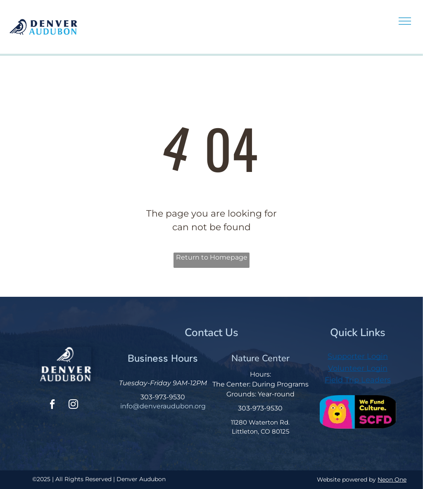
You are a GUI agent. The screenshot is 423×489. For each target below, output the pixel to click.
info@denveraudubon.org (163, 406)
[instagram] (73, 405)
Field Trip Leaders (358, 379)
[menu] (405, 21)
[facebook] (52, 405)
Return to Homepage (211, 257)
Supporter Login (358, 356)
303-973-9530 (162, 397)
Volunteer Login (357, 368)
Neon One (392, 479)
